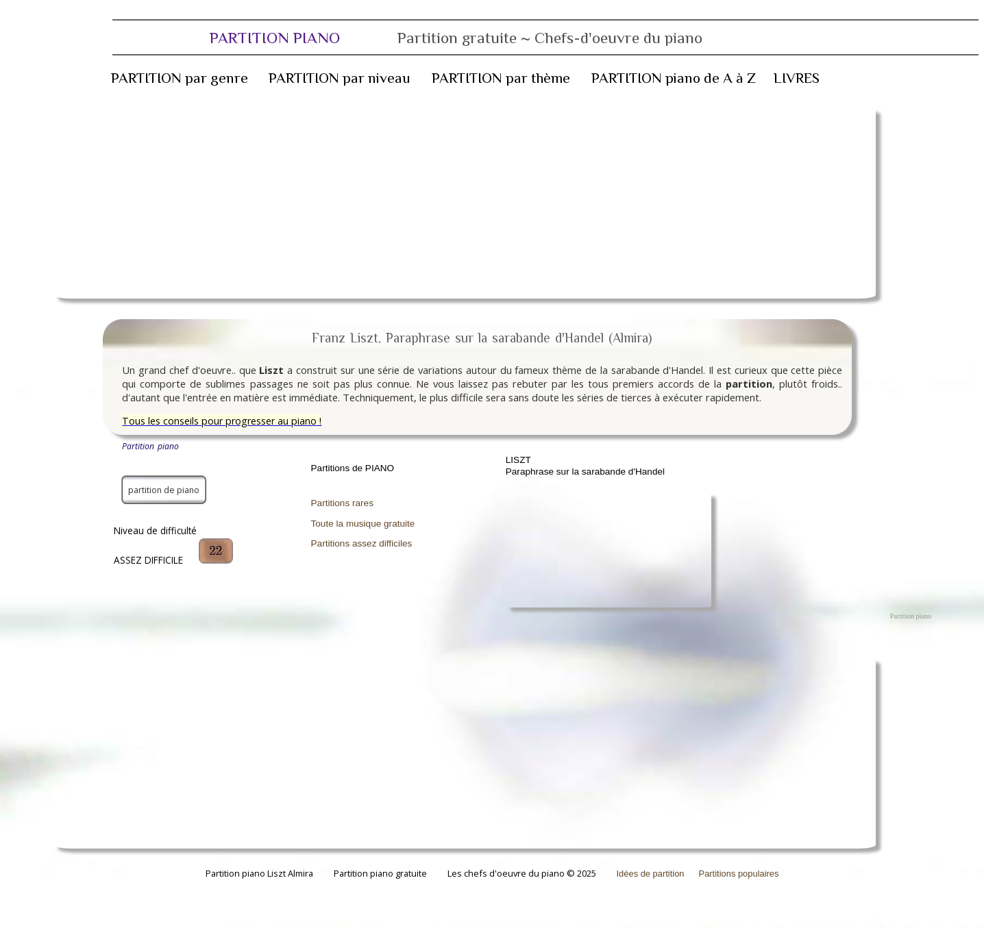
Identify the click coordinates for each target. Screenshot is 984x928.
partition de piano (163, 490)
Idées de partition (651, 873)
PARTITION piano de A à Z (673, 78)
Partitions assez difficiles (362, 543)
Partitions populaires (739, 873)
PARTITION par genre (179, 78)
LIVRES (797, 78)
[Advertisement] (464, 203)
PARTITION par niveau (339, 78)
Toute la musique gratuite (363, 523)
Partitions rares (342, 503)
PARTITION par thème (501, 78)
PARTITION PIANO (456, 38)
